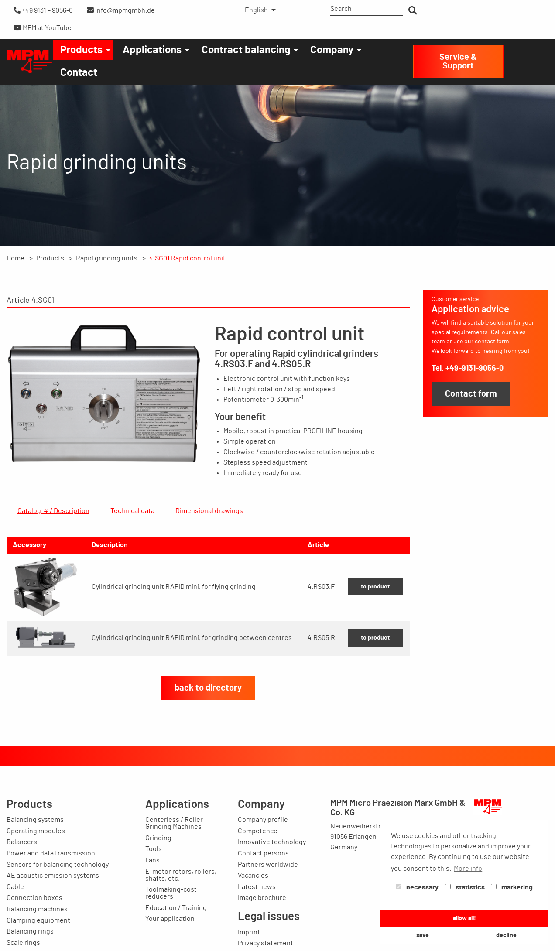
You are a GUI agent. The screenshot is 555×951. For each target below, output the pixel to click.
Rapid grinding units (106, 258)
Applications (152, 50)
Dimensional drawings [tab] (209, 510)
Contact (78, 73)
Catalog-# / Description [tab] (53, 510)
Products (81, 50)
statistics (465, 887)
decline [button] (506, 935)
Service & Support (458, 61)
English (256, 10)
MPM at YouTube (43, 27)
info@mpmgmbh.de (121, 10)
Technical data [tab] (132, 510)
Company (331, 50)
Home (15, 258)
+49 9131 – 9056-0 (43, 10)
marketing (512, 887)
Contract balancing (246, 50)
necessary (417, 887)
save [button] (422, 935)
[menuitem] (258, 10)
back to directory (208, 729)
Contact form (471, 394)
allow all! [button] (464, 918)
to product (375, 628)
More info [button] (468, 868)
